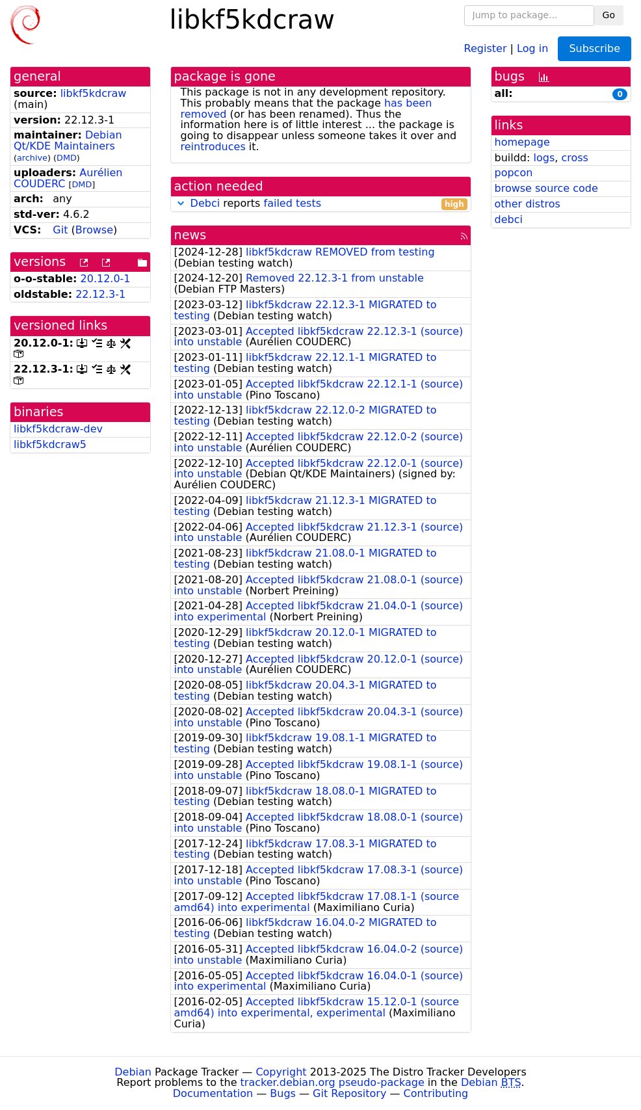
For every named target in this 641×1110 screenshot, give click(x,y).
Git (60, 230)
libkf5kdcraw (93, 93)
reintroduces (213, 146)
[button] (180, 203)
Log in (532, 48)
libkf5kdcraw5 (50, 444)
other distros (527, 204)
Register (485, 48)
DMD (67, 158)
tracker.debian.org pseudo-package (333, 1082)
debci (509, 219)
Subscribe (594, 48)
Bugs (283, 1093)
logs (544, 158)
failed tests (292, 203)
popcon (514, 172)
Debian (132, 1072)
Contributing (436, 1093)
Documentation (213, 1093)
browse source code (546, 188)
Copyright (280, 1072)
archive (32, 158)
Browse (94, 230)
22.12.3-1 (100, 294)
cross (574, 158)
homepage (522, 142)
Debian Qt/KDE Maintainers (68, 140)
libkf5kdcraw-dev (58, 429)
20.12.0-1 (106, 278)
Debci (205, 203)
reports (320, 203)
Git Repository (349, 1093)
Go (609, 15)
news (190, 235)
